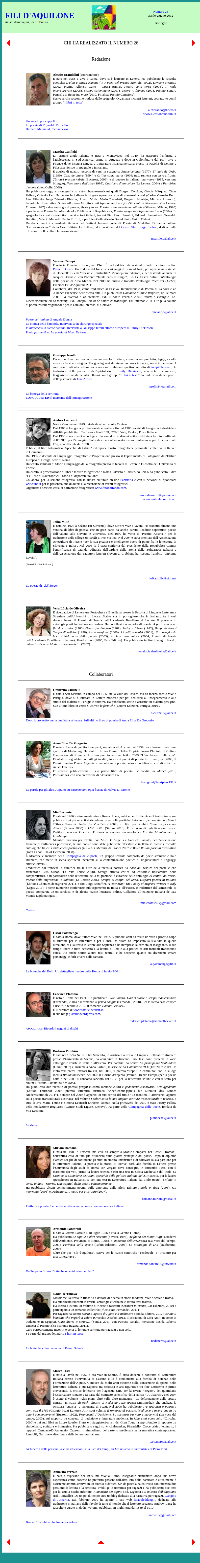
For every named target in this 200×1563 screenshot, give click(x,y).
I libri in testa (73, 102)
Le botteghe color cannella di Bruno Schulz (54, 1348)
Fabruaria (126, 480)
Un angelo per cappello (41, 121)
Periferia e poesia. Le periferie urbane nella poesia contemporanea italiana (75, 1206)
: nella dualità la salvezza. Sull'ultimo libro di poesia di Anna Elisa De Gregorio (90, 720)
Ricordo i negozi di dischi (52, 1028)
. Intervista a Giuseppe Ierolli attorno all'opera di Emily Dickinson (89, 328)
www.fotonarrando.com (110, 488)
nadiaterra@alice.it (163, 1341)
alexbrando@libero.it (162, 110)
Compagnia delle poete (82, 856)
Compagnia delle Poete (144, 1106)
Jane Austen (85, 379)
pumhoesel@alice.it (163, 1118)
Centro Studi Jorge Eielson (139, 227)
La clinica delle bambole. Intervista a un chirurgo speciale (64, 323)
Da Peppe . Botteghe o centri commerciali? (60, 1271)
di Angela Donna (49, 319)
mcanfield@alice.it (163, 238)
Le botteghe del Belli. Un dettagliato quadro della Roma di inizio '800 (72, 971)
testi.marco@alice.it (163, 1441)
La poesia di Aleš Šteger (42, 585)
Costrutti (31, 910)
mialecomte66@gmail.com (158, 903)
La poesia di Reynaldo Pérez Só (47, 125)
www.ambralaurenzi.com (159, 499)
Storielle (31, 1125)
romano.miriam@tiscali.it (159, 1199)
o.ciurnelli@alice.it (163, 713)
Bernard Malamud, (47, 129)
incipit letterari (161, 367)
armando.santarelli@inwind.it (156, 1264)
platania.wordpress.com (84, 1014)
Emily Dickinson (129, 371)
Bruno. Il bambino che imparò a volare (51, 1522)
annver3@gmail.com (162, 1515)
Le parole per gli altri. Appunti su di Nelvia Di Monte (78, 789)
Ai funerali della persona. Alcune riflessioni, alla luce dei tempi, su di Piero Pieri (96, 1449)
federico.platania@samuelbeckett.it (153, 1021)
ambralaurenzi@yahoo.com (158, 495)
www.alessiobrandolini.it (159, 114)
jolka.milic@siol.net (162, 578)
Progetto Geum (63, 269)
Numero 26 (160, 11)
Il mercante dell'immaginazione (59, 397)
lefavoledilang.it (144, 1499)
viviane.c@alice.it (164, 312)
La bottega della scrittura (42, 393)
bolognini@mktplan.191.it (158, 782)
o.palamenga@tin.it (163, 964)
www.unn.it (33, 484)
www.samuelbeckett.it (88, 1010)
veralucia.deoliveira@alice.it (157, 651)
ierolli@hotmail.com (162, 386)
